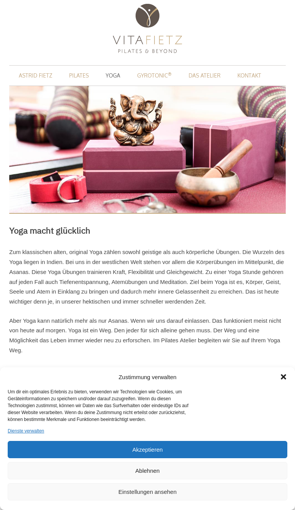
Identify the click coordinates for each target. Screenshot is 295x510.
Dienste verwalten (26, 431)
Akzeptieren (147, 449)
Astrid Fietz (35, 75)
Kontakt (249, 75)
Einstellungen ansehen (147, 491)
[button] (283, 377)
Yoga (113, 75)
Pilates (79, 75)
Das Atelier (204, 75)
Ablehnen (147, 470)
